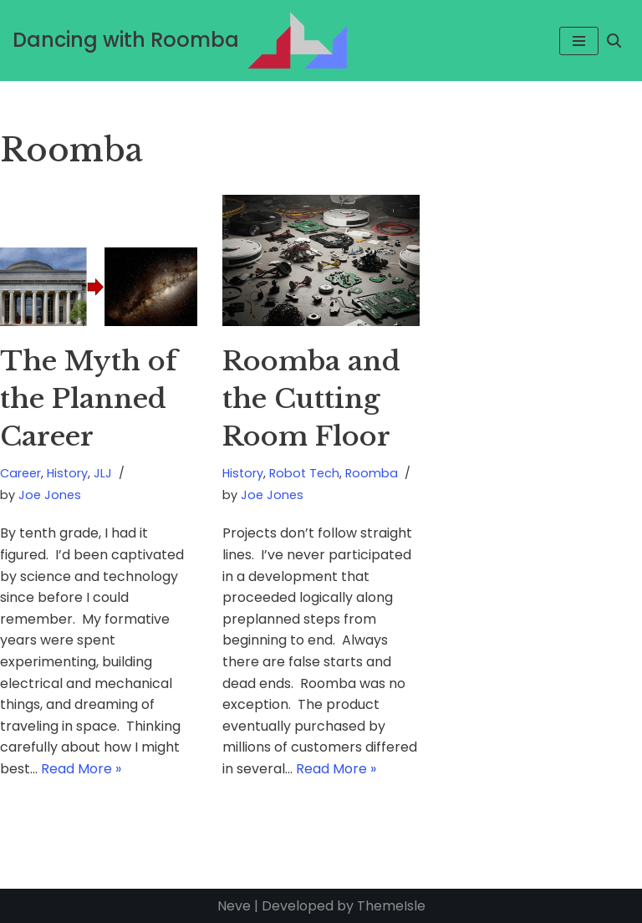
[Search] (614, 40)
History (67, 473)
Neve (234, 905)
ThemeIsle (391, 905)
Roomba (371, 473)
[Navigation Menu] (579, 41)
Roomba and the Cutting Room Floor (311, 398)
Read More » (81, 768)
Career (20, 473)
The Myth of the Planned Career (88, 398)
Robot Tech (304, 473)
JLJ (103, 473)
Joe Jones (49, 495)
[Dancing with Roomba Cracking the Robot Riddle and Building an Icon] (180, 40)
